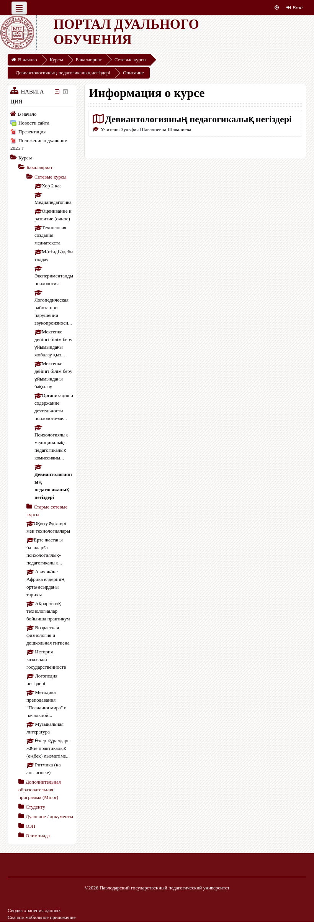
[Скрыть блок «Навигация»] (57, 92)
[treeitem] (42, 114)
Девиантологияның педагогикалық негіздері (198, 119)
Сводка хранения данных (34, 910)
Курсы (25, 158)
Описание (133, 72)
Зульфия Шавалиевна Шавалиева (156, 129)
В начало (27, 114)
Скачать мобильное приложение (42, 917)
